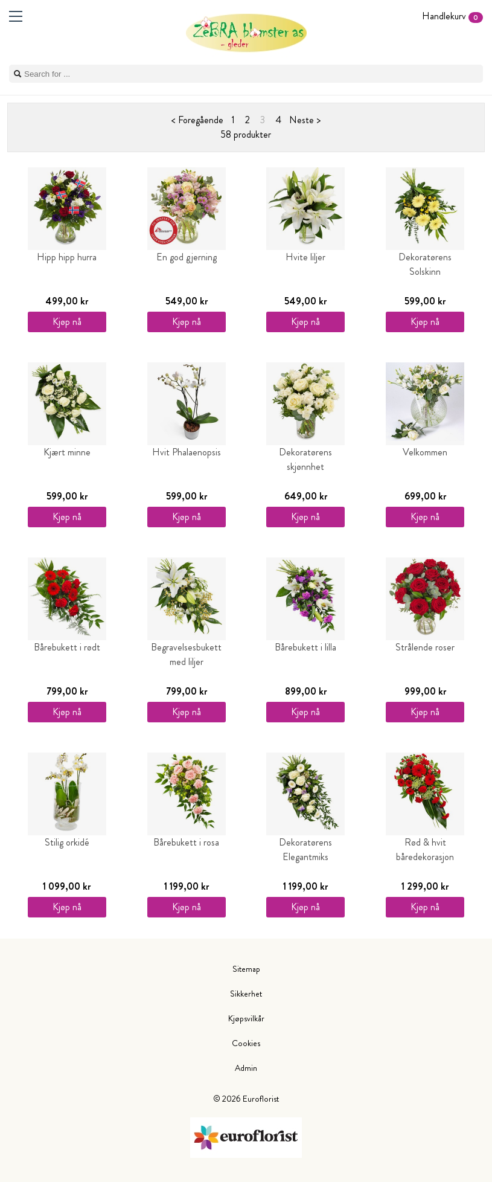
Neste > (305, 120)
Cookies (246, 1043)
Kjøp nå (67, 322)
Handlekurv (452, 16)
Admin (246, 1068)
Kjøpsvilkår (246, 1018)
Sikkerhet (246, 994)
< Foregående (197, 120)
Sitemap (246, 969)
